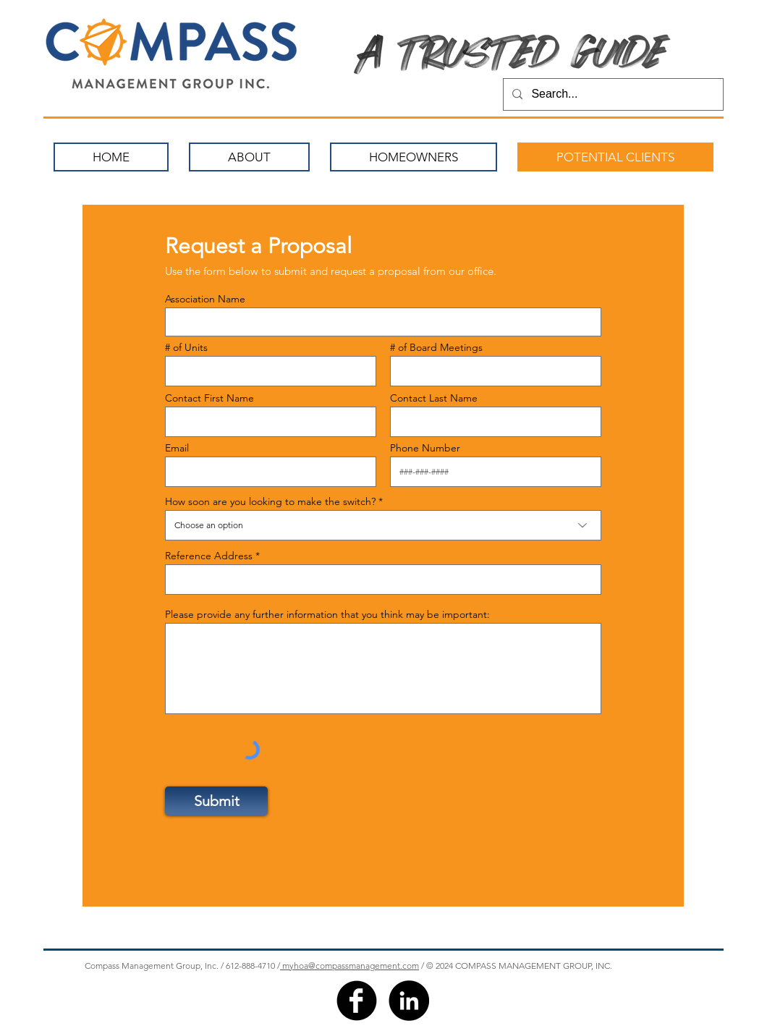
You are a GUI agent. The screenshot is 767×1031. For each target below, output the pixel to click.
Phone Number (425, 448)
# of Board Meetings (436, 347)
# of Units (186, 347)
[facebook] (356, 1000)
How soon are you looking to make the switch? (270, 501)
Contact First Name (209, 398)
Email (177, 448)
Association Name (205, 299)
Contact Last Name (434, 398)
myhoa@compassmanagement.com (349, 965)
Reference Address (209, 556)
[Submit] (216, 800)
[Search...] (611, 94)
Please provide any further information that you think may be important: (327, 614)
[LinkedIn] (409, 1000)
